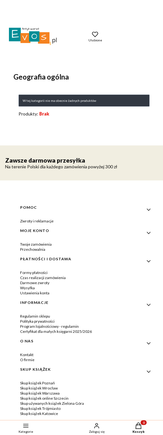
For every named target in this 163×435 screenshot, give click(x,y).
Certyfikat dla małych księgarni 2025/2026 (56, 331)
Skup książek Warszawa (40, 393)
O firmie (27, 359)
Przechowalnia (32, 249)
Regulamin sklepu (35, 316)
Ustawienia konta (34, 293)
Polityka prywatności (37, 321)
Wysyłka (27, 287)
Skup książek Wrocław (39, 388)
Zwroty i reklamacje (37, 221)
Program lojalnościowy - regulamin (49, 326)
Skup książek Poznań (37, 383)
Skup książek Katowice (39, 413)
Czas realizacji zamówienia (43, 277)
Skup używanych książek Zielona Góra (52, 403)
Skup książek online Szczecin (44, 398)
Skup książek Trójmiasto (40, 408)
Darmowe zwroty (34, 282)
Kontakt (26, 354)
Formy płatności (34, 272)
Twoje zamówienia (36, 244)
